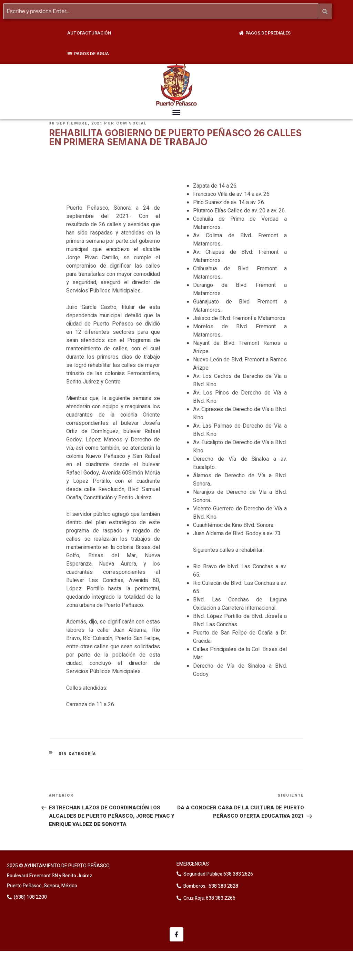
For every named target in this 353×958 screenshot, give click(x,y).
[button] (176, 112)
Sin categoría (78, 754)
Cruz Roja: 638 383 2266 (209, 897)
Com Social (131, 123)
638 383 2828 (223, 885)
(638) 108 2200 (30, 897)
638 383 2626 (237, 873)
